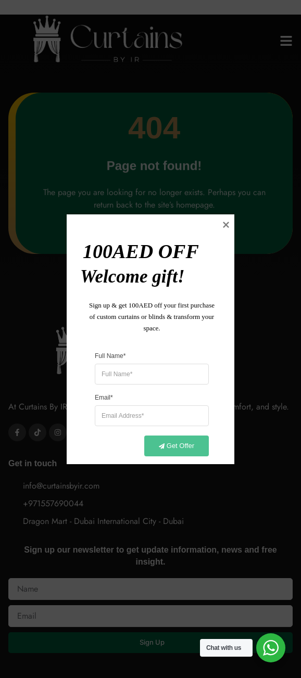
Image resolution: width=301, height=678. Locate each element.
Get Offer (170, 445)
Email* (104, 397)
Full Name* (110, 355)
